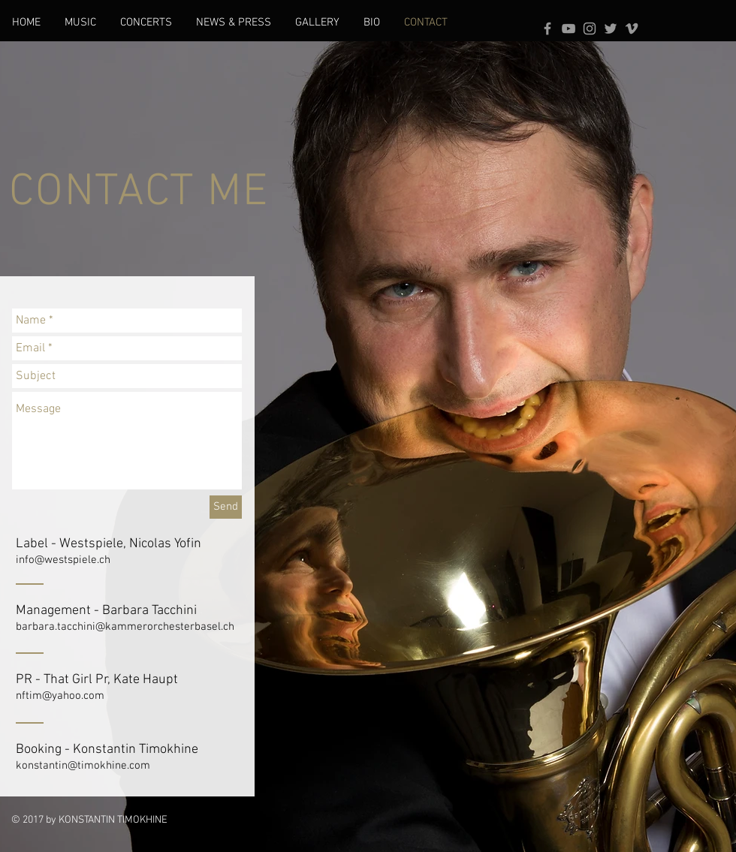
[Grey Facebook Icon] (547, 28)
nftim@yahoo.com (60, 696)
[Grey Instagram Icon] (589, 28)
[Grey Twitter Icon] (610, 28)
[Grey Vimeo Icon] (631, 28)
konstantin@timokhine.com (83, 765)
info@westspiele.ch (63, 560)
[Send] (226, 507)
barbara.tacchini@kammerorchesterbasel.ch (125, 627)
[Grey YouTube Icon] (568, 28)
